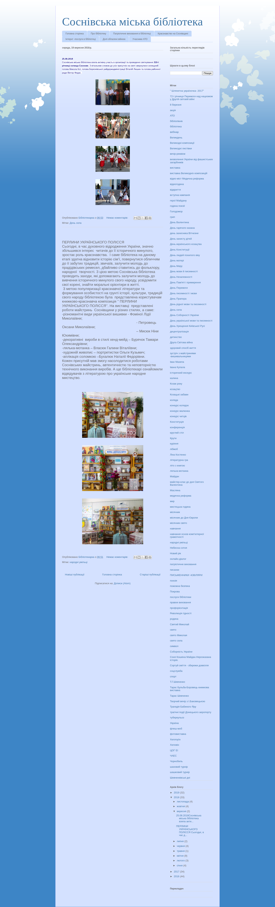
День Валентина (179, 222)
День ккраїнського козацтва (185, 244)
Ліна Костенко (178, 454)
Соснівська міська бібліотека (132, 21)
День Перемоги (179, 287)
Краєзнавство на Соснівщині (173, 33)
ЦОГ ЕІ (174, 750)
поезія (173, 580)
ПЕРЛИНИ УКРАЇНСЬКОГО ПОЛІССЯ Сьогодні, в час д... (190, 831)
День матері (177, 260)
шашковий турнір (180, 772)
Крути (173, 438)
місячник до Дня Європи (184, 517)
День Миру (176, 266)
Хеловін (174, 744)
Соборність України (181, 651)
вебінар (174, 132)
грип (172, 217)
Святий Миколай (179, 624)
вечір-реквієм (177, 153)
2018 (177, 797)
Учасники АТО (140, 39)
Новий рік (175, 553)
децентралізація (179, 331)
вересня (182, 811)
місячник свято (178, 523)
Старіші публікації (150, 574)
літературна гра (179, 460)
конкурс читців (178, 416)
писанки (174, 569)
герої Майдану (178, 200)
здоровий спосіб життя (183, 347)
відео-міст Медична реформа (187, 178)
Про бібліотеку (98, 33)
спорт (173, 676)
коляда (174, 400)
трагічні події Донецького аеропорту (190, 712)
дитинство (176, 337)
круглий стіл (177, 432)
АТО (172, 115)
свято (173, 629)
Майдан (174, 476)
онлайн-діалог (178, 558)
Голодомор (176, 211)
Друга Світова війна (181, 342)
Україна (174, 723)
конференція (177, 427)
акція (173, 110)
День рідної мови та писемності (188, 304)
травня (181, 851)
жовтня (181, 806)
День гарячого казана (182, 227)
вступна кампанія (180, 195)
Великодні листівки (181, 148)
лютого (181, 860)
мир (172, 501)
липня (180, 841)
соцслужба (176, 671)
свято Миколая (178, 635)
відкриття (175, 189)
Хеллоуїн (175, 739)
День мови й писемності (184, 271)
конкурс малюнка (180, 410)
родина (174, 618)
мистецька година (180, 506)
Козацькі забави (179, 394)
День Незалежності (181, 276)
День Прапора (178, 298)
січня (180, 865)
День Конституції (179, 249)
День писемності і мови (183, 293)
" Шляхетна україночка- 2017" (187, 90)
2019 (177, 792)
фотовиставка (178, 734)
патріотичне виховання (183, 564)
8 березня (175, 104)
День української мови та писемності (191, 320)
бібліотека (176, 126)
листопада (183, 801)
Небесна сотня (178, 547)
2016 (177, 876)
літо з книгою (177, 465)
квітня (180, 855)
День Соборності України (184, 315)
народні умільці (78, 562)
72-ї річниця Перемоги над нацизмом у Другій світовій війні (191, 98)
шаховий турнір (179, 766)
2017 (177, 871)
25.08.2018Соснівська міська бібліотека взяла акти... (188, 818)
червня (181, 846)
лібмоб (174, 449)
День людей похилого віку (185, 255)
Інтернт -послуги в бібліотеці (81, 39)
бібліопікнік (176, 121)
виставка (175, 167)
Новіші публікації (74, 574)
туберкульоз (177, 717)
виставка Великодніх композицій (188, 173)
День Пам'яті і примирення (185, 282)
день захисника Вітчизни (184, 233)
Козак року (176, 383)
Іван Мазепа (177, 361)
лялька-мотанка (179, 470)
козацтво (175, 389)
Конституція (177, 421)
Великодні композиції (182, 142)
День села (76, 222)
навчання (175, 528)
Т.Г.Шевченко (177, 681)
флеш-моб (176, 728)
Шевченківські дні (180, 777)
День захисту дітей (181, 238)
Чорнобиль (176, 761)
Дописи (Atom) (122, 583)
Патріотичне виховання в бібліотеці (132, 33)
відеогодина (177, 184)
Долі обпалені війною (114, 39)
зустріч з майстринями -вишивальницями (183, 355)
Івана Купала (177, 367)
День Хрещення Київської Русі (187, 326)
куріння (174, 443)
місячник (175, 512)
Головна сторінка (75, 33)
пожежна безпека (180, 586)
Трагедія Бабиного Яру (183, 706)
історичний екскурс (181, 372)
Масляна (175, 490)
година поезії (177, 205)
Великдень (176, 137)
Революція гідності (180, 613)
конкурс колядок (179, 405)
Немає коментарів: (117, 217)
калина (174, 378)
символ (174, 646)
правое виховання (180, 602)
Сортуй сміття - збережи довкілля (189, 665)
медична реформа (180, 495)
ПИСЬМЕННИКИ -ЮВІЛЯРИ (186, 575)
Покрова (175, 591)
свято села (176, 640)
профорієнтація (179, 608)
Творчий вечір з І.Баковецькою (187, 701)
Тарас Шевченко (179, 695)
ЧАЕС (173, 755)
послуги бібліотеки (180, 597)
